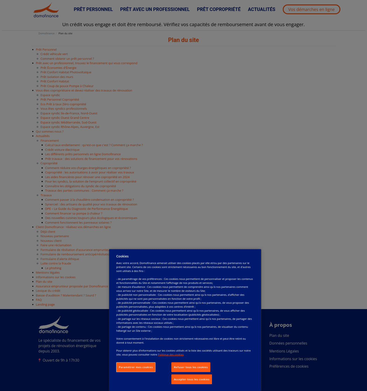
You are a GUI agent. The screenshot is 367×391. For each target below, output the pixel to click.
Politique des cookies (171, 354)
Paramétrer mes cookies (136, 367)
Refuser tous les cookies (191, 367)
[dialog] (185, 320)
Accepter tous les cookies (191, 379)
